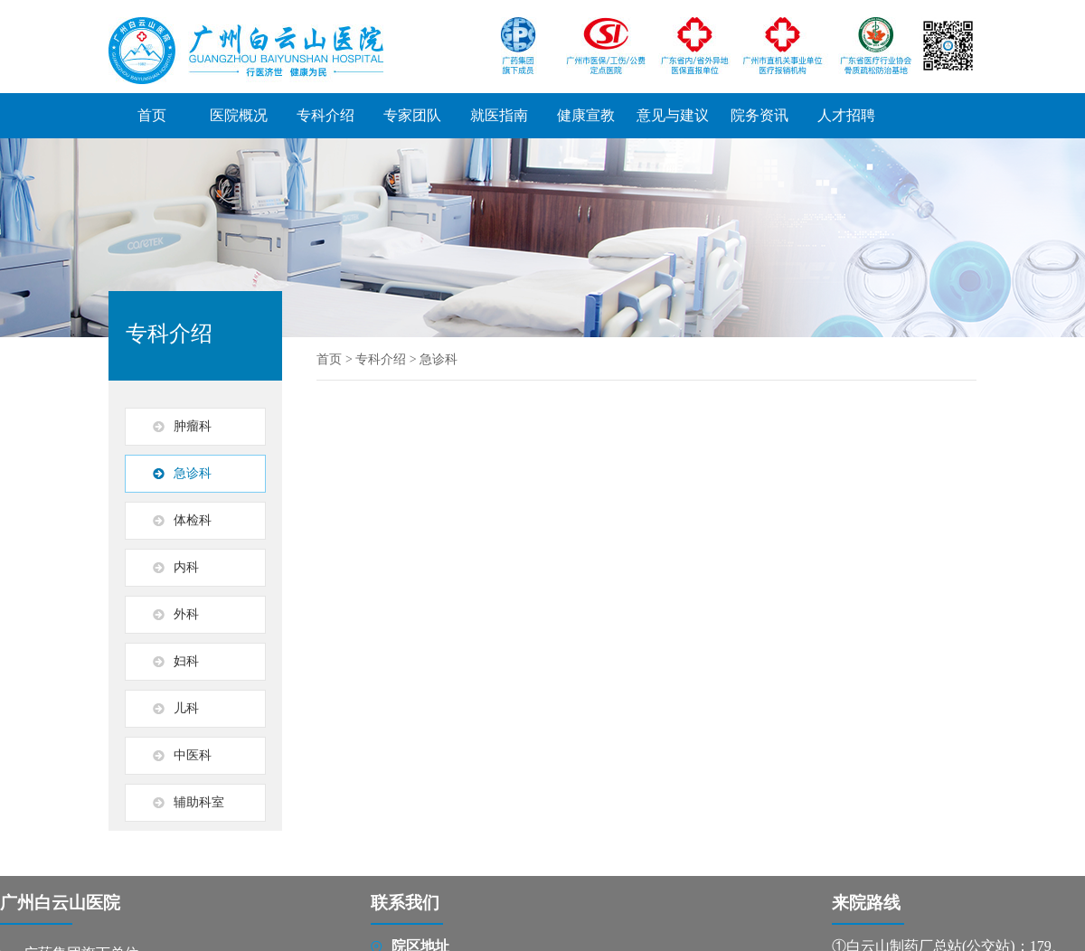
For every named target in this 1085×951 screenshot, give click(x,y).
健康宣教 (586, 115)
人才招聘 (846, 115)
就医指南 (499, 115)
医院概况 (239, 115)
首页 (151, 115)
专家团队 (412, 115)
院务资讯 (759, 115)
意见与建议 (673, 115)
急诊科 (439, 359)
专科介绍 (325, 115)
